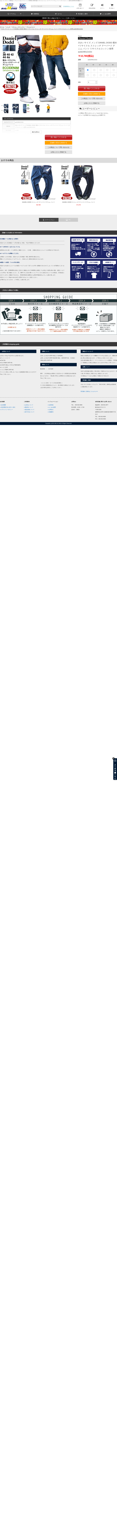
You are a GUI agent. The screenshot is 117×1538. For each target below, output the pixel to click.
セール (58, 14)
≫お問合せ (50, 409)
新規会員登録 (92, 6)
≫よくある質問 (52, 407)
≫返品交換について (29, 409)
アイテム (14, 14)
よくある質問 (105, 14)
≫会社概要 (3, 405)
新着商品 (35, 14)
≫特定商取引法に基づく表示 (7, 407)
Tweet (80, 36)
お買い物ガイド (80, 6)
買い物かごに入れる (92, 88)
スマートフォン (49, 220)
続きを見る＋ (36, 132)
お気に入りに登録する (91, 103)
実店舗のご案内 (82, 14)
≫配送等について (28, 407)
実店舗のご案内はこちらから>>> (89, 391)
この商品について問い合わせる (92, 98)
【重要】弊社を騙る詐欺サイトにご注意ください (58, 18)
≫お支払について (28, 405)
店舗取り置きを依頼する (91, 94)
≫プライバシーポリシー (6, 409)
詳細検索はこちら (68, 6)
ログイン (102, 6)
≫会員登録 (50, 405)
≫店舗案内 (50, 412)
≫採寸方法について (29, 412)
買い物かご (112, 6)
